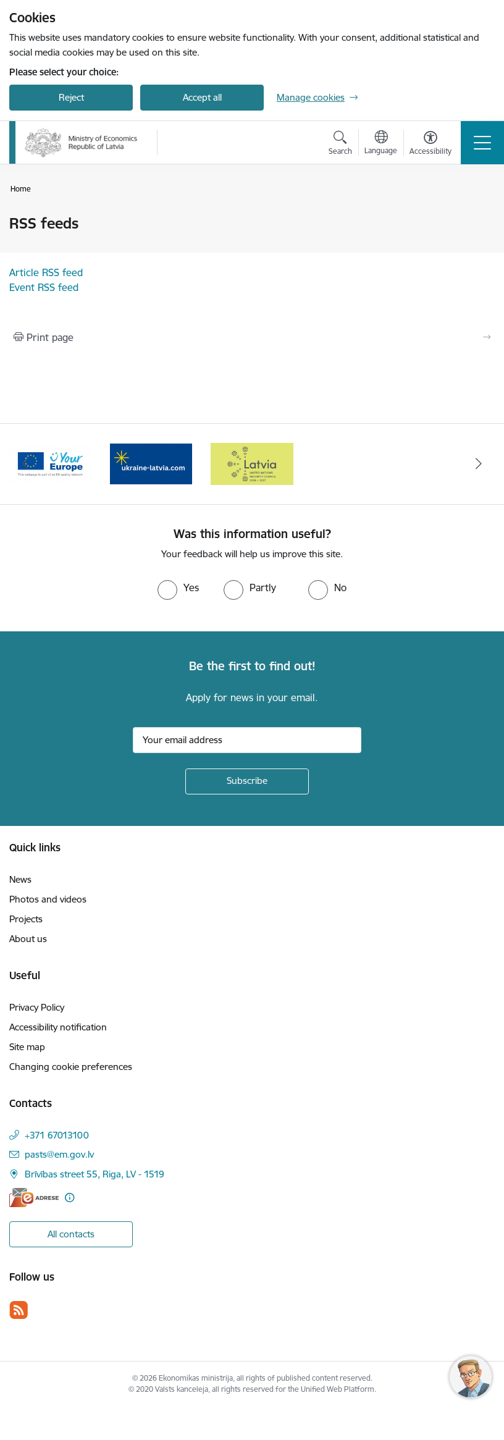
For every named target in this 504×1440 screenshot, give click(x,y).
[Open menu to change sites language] (380, 144)
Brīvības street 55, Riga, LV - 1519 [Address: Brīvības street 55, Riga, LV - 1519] (94, 1174)
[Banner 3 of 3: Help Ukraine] (252, 463)
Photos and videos (47, 899)
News (20, 879)
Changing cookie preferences (70, 1066)
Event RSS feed (43, 287)
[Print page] (252, 337)
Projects (26, 919)
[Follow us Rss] (18, 1310)
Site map (27, 1047)
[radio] (178, 587)
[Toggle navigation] (482, 142)
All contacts (71, 1234)
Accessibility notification (58, 1027)
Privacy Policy (36, 1007)
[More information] (69, 1197)
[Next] (478, 464)
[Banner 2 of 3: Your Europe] (151, 463)
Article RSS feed (46, 272)
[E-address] (34, 1197)
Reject (71, 97)
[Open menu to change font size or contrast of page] (430, 144)
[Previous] (25, 464)
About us (28, 939)
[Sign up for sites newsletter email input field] (247, 740)
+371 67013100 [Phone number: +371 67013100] (57, 1135)
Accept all (202, 97)
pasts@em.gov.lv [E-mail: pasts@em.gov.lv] (59, 1154)
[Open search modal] (340, 144)
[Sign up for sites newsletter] (247, 781)
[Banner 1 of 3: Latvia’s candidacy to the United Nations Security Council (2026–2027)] (50, 463)
